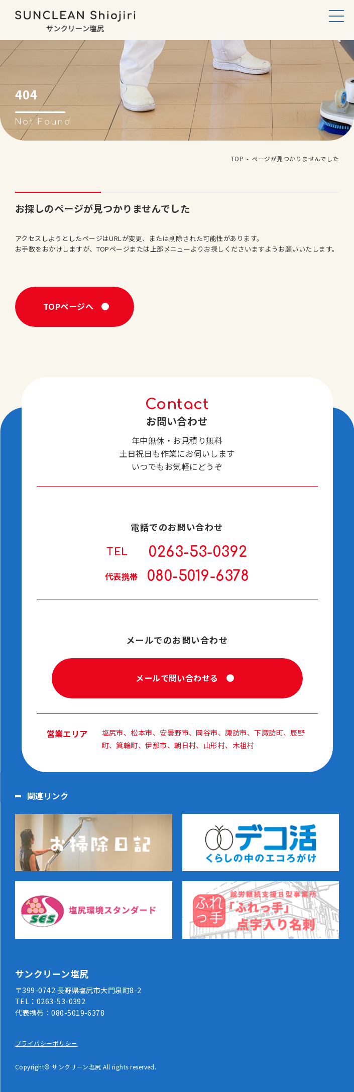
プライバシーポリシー (46, 1043)
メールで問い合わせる (177, 678)
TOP (237, 158)
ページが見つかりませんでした (295, 158)
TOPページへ (68, 306)
